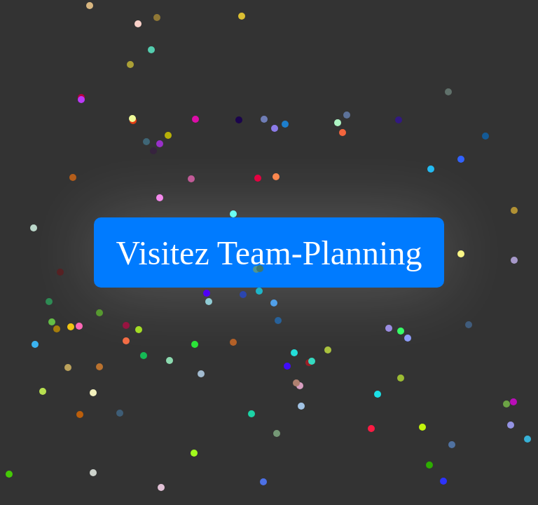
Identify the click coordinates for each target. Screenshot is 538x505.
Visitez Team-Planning (269, 252)
